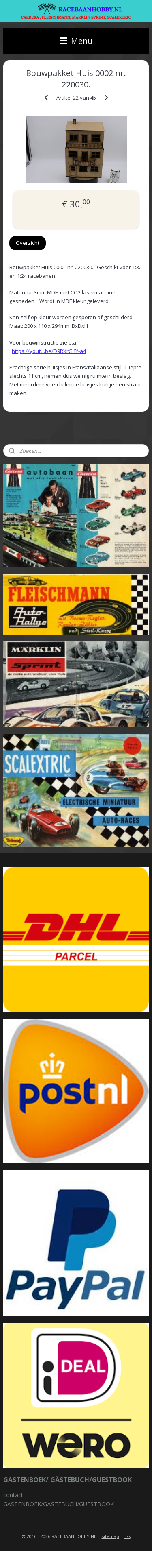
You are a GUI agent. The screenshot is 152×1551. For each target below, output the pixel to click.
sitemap (110, 1536)
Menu (76, 40)
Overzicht (27, 243)
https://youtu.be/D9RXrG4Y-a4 (49, 351)
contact (13, 1495)
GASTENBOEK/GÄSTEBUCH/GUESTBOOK (58, 1504)
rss (127, 1536)
